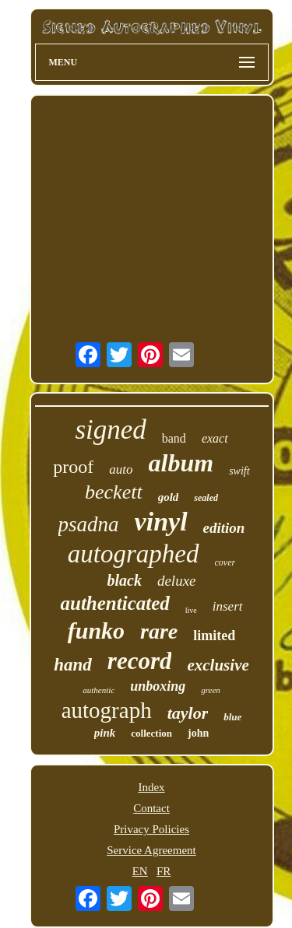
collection (151, 733)
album (181, 463)
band (174, 438)
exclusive (217, 665)
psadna (88, 524)
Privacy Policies (151, 829)
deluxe (176, 581)
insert (228, 606)
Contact (151, 808)
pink (105, 733)
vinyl (161, 521)
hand (73, 664)
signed (110, 430)
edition (224, 528)
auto (120, 469)
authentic (98, 690)
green (210, 690)
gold (168, 497)
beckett (113, 492)
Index (151, 787)
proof (73, 467)
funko (96, 630)
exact (215, 438)
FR (164, 871)
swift (239, 471)
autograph (107, 710)
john (198, 733)
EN (140, 871)
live (191, 610)
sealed (206, 497)
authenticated (114, 603)
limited (214, 635)
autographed (133, 554)
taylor (188, 713)
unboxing (157, 686)
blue (232, 717)
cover (225, 562)
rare (159, 631)
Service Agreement (151, 850)
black (124, 580)
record (139, 660)
